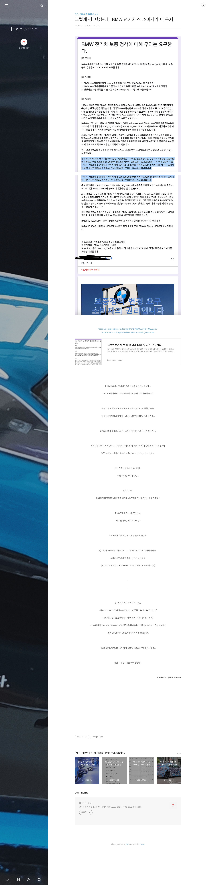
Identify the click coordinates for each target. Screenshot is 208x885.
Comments (81, 830)
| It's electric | (24, 29)
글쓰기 (8, 879)
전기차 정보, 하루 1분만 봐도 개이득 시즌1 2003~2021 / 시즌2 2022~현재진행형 (110, 844)
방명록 (19, 879)
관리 (40, 879)
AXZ (127, 882)
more (179, 791)
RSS (29, 879)
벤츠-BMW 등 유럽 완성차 (86, 14)
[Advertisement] (128, 51)
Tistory (142, 882)
